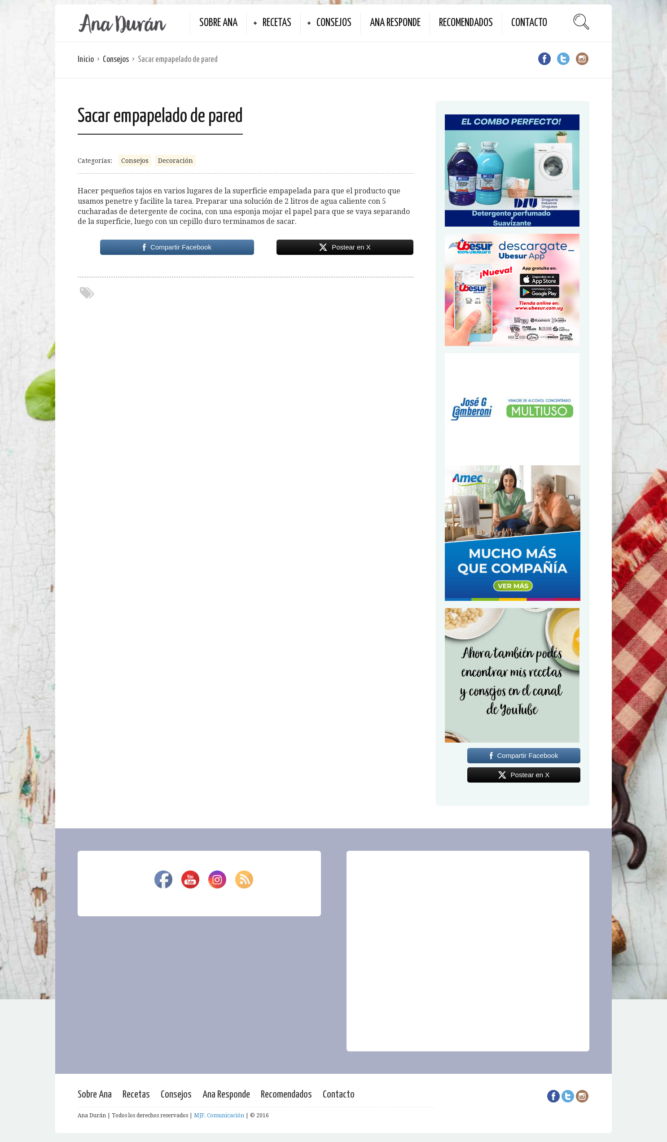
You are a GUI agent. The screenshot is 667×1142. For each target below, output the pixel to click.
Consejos (333, 23)
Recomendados (466, 23)
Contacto (529, 23)
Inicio (86, 59)
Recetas (277, 23)
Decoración (175, 160)
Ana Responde (395, 23)
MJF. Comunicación (219, 1115)
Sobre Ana (218, 23)
